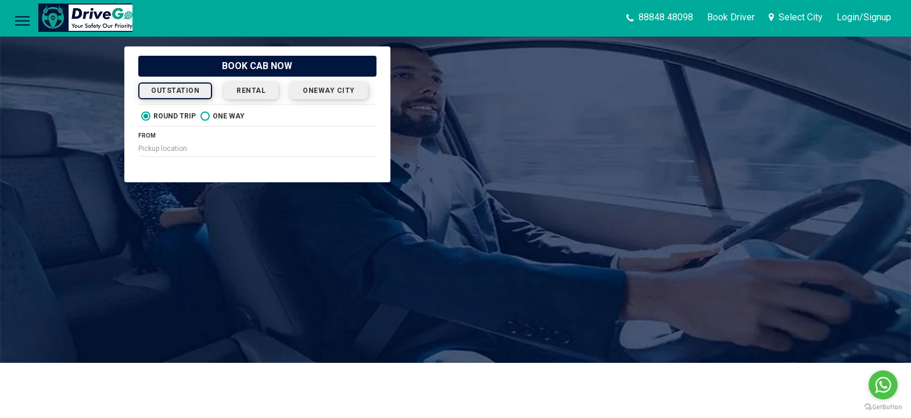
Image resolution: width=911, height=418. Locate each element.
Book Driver (731, 17)
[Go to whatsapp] (883, 384)
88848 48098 (659, 17)
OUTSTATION (175, 91)
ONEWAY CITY (329, 91)
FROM (147, 135)
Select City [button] (796, 17)
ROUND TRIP (168, 116)
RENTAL (251, 91)
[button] (864, 17)
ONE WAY (222, 116)
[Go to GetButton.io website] (883, 406)
